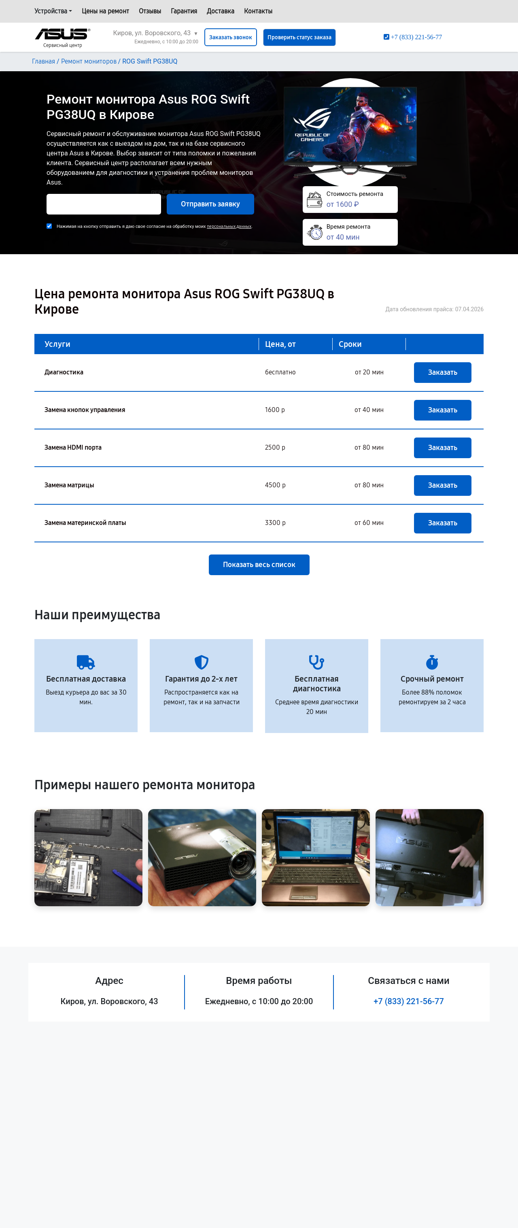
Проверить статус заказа (299, 37)
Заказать (442, 372)
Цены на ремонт (105, 11)
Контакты (258, 11)
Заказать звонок (230, 37)
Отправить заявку (210, 204)
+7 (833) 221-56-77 (409, 1001)
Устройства (50, 11)
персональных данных (229, 226)
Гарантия (184, 11)
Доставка (220, 11)
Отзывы (150, 11)
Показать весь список (259, 564)
